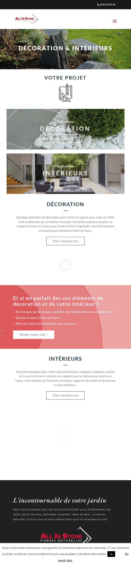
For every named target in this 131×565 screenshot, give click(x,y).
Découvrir (65, 138)
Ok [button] (111, 554)
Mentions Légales (65, 539)
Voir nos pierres (65, 241)
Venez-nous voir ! (33, 334)
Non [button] (119, 554)
